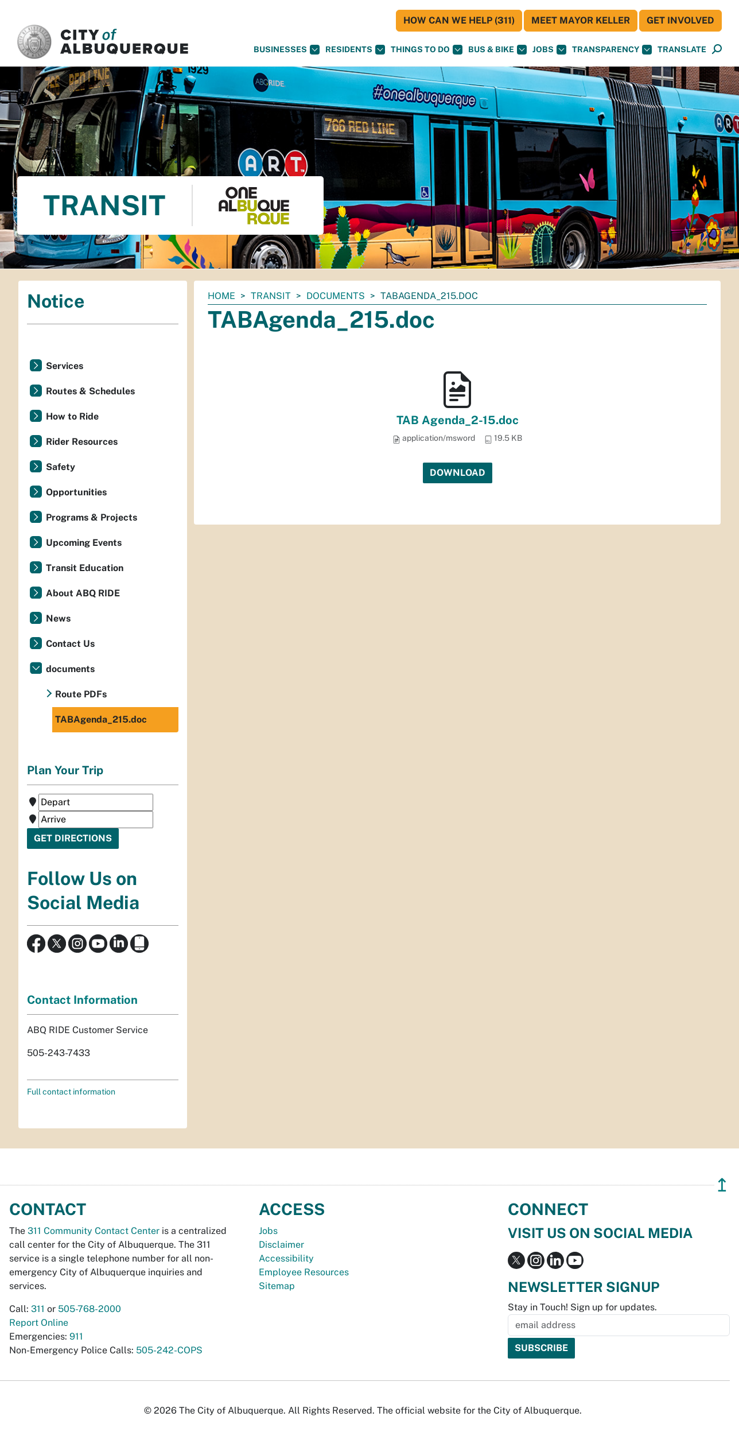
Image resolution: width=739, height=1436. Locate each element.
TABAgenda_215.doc (101, 719)
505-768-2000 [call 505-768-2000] (89, 1308)
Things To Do (426, 50)
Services (64, 365)
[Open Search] (717, 49)
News (58, 618)
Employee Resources (304, 1272)
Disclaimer (281, 1244)
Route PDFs (81, 694)
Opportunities (76, 492)
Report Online (38, 1322)
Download (457, 472)
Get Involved (680, 20)
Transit (271, 295)
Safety (60, 466)
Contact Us (70, 643)
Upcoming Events (84, 542)
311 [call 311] (38, 1308)
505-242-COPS (169, 1350)
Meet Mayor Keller (580, 20)
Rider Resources (82, 441)
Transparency (612, 50)
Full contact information (71, 1091)
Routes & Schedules (90, 391)
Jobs (549, 50)
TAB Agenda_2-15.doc (457, 420)
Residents (355, 50)
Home (221, 295)
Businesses (287, 50)
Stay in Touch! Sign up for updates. (582, 1307)
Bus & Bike (497, 50)
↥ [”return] (722, 1185)
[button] (682, 49)
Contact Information (82, 1000)
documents (335, 295)
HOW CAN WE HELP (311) (459, 20)
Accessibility (286, 1258)
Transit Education (84, 567)
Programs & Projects (91, 517)
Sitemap (277, 1285)
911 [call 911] (76, 1336)
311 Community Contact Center (94, 1230)
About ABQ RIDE (83, 593)
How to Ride (72, 416)
